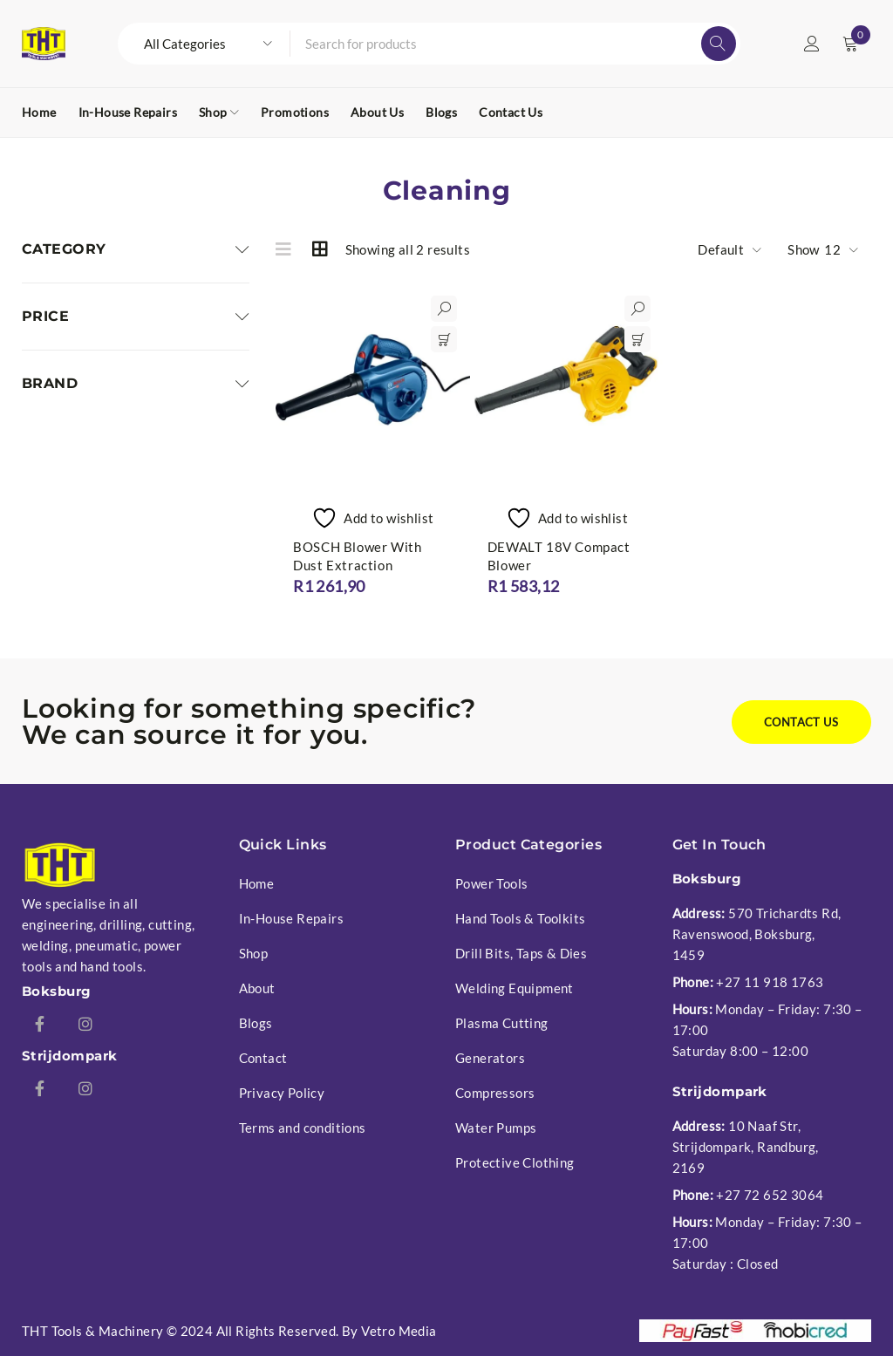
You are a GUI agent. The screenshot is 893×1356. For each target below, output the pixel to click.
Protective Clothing (515, 1162)
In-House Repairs (291, 918)
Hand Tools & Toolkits (520, 918)
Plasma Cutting (502, 1023)
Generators (490, 1058)
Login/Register (812, 43)
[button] (444, 339)
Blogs (256, 1023)
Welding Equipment (514, 988)
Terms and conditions (302, 1127)
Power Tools (491, 883)
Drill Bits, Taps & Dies (521, 953)
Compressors (495, 1092)
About (257, 988)
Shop (254, 953)
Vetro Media (398, 1331)
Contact (263, 1058)
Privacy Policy (282, 1092)
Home (257, 883)
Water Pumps (495, 1127)
